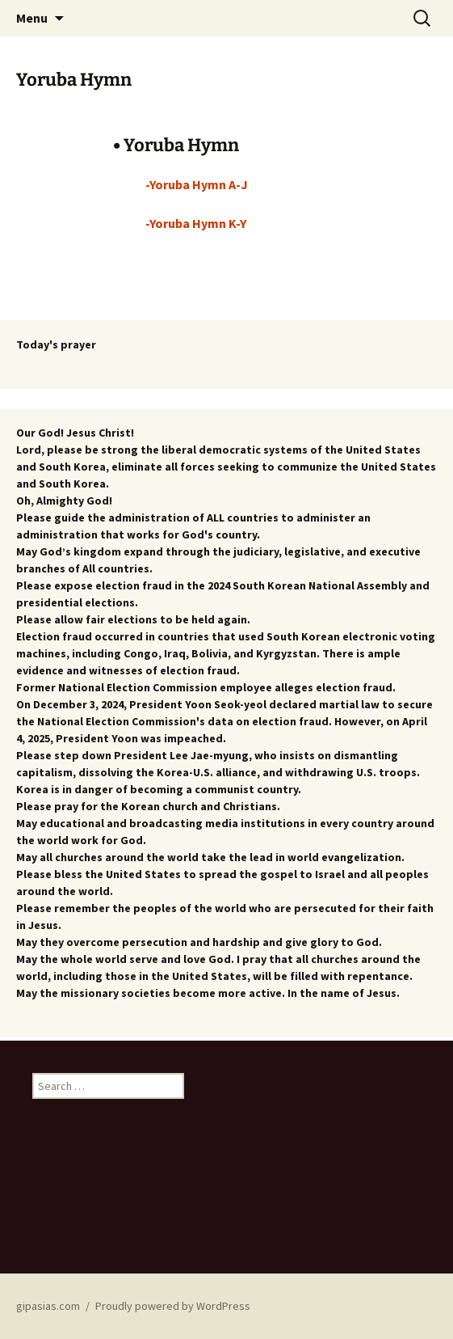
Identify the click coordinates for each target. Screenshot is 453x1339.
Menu (32, 18)
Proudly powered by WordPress (172, 1306)
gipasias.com (48, 1306)
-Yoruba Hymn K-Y (195, 223)
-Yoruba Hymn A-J (196, 184)
